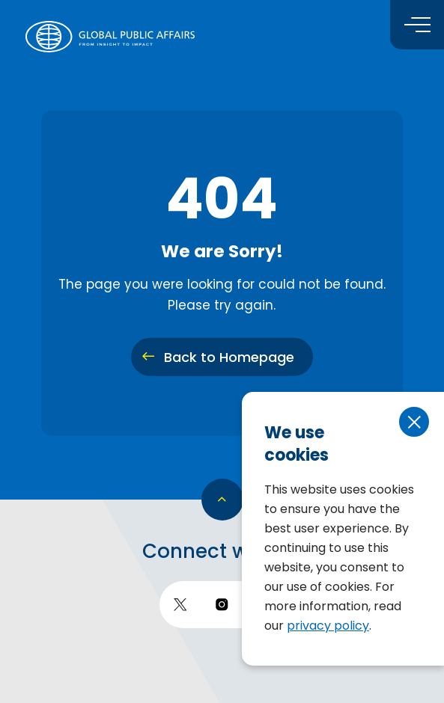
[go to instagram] (222, 604)
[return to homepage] (110, 36)
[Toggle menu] (417, 24)
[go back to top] (222, 500)
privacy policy (328, 625)
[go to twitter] (180, 604)
